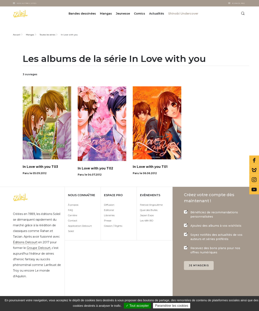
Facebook (254, 160)
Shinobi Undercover (183, 14)
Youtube (254, 189)
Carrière (72, 215)
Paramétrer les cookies (171, 305)
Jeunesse (123, 14)
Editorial (109, 210)
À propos (73, 204)
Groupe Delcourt (38, 248)
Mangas (106, 14)
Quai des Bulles (148, 210)
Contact (72, 220)
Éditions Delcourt (25, 242)
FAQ (70, 210)
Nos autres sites (27, 3)
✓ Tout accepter (137, 305)
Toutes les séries (47, 34)
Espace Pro (238, 3)
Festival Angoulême (151, 204)
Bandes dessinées (82, 14)
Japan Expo (147, 215)
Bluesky (254, 170)
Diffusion (109, 204)
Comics (139, 14)
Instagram (254, 180)
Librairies (109, 215)
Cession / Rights (113, 225)
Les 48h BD (146, 220)
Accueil (16, 34)
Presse (107, 220)
